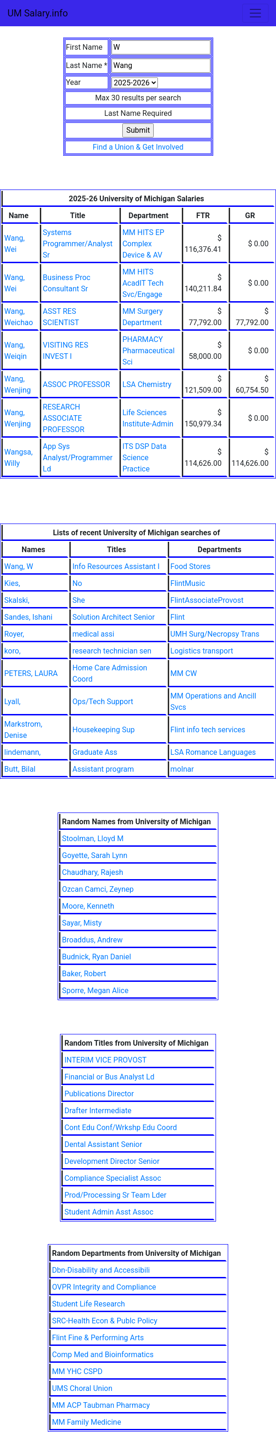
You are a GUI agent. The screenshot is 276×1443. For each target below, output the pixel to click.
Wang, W (18, 566)
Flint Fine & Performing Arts (98, 1337)
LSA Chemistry (147, 384)
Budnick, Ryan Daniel (96, 956)
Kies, (12, 583)
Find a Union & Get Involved (138, 147)
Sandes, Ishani (28, 617)
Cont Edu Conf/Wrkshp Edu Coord (120, 1127)
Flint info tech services (208, 729)
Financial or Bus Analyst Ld (109, 1076)
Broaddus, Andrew (92, 939)
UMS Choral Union (82, 1388)
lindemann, (22, 752)
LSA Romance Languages (213, 752)
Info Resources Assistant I (115, 566)
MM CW (184, 673)
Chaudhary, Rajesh (92, 872)
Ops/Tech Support (102, 701)
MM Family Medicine (86, 1422)
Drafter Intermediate (97, 1110)
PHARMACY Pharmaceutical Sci (148, 350)
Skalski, (17, 600)
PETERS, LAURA (31, 673)
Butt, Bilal (20, 769)
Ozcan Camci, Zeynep (98, 889)
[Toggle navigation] (255, 13)
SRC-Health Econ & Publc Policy (104, 1320)
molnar (182, 769)
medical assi (93, 634)
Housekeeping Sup (103, 729)
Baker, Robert (84, 973)
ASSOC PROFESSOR (76, 384)
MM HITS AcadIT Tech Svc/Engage (143, 283)
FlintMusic (188, 583)
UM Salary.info (37, 13)
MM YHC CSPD (77, 1371)
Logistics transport (202, 650)
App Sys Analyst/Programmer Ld (77, 457)
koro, (12, 650)
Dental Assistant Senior (103, 1144)
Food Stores (191, 566)
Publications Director (99, 1093)
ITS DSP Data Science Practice (144, 457)
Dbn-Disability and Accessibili (101, 1270)
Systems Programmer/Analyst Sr (77, 243)
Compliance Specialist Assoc (112, 1178)
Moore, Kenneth (88, 906)
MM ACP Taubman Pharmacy (101, 1405)
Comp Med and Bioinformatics (103, 1354)
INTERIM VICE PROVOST (105, 1060)
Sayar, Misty (82, 923)
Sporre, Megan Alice (95, 990)
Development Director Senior (111, 1161)
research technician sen (111, 650)
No (77, 583)
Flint (178, 617)
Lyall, (12, 701)
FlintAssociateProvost (207, 600)
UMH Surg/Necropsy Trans (215, 634)
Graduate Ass (94, 752)
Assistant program (103, 769)
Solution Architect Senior (113, 617)
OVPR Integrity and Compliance (104, 1287)
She (78, 600)
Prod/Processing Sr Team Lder (115, 1195)
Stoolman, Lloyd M (92, 838)
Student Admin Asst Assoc (108, 1212)
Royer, (14, 634)
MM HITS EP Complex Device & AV (143, 243)
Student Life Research (88, 1303)
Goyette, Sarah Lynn (94, 855)
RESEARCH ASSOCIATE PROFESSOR (63, 418)
